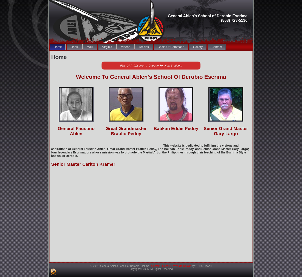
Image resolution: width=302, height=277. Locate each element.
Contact (155, 266)
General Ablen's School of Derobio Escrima (208, 16)
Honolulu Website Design (176, 266)
